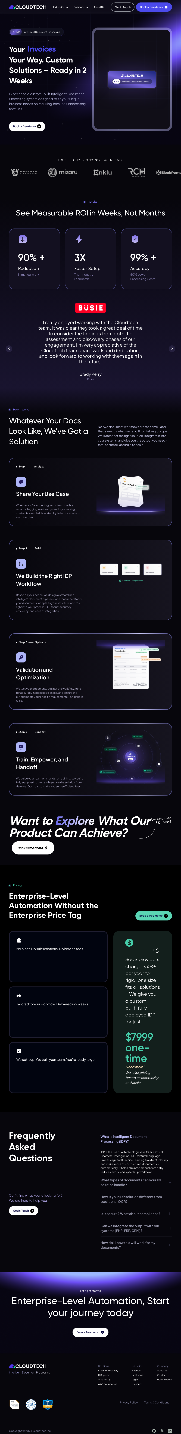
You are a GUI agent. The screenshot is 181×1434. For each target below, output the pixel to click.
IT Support (104, 1374)
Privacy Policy (129, 1402)
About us (162, 1370)
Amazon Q (104, 1379)
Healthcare (138, 1374)
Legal (135, 1379)
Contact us (163, 1374)
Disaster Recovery (108, 1370)
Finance (136, 1370)
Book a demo (164, 1379)
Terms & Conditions (156, 1402)
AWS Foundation (107, 1383)
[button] (60, 7)
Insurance (137, 1383)
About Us (99, 6)
